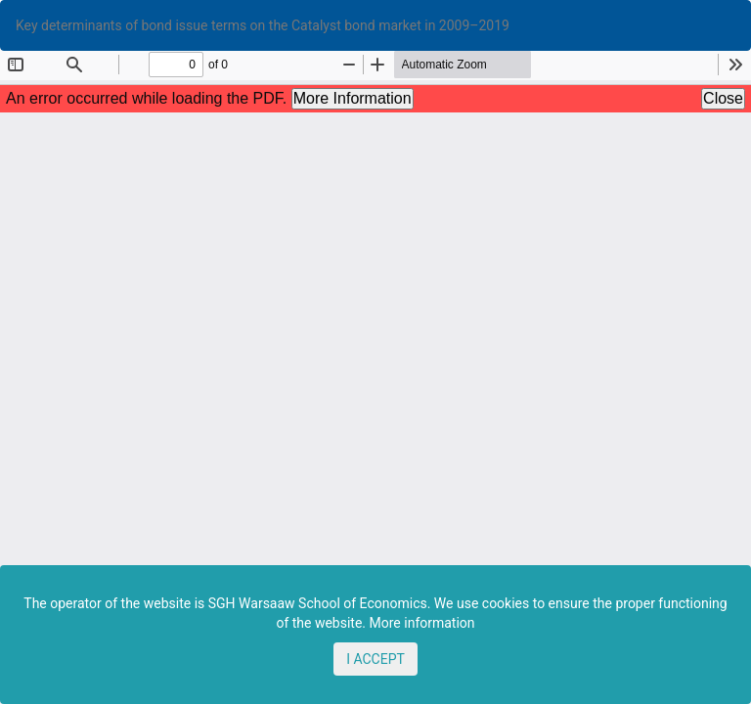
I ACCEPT (375, 659)
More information (422, 623)
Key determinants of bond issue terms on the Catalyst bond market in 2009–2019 (262, 25)
